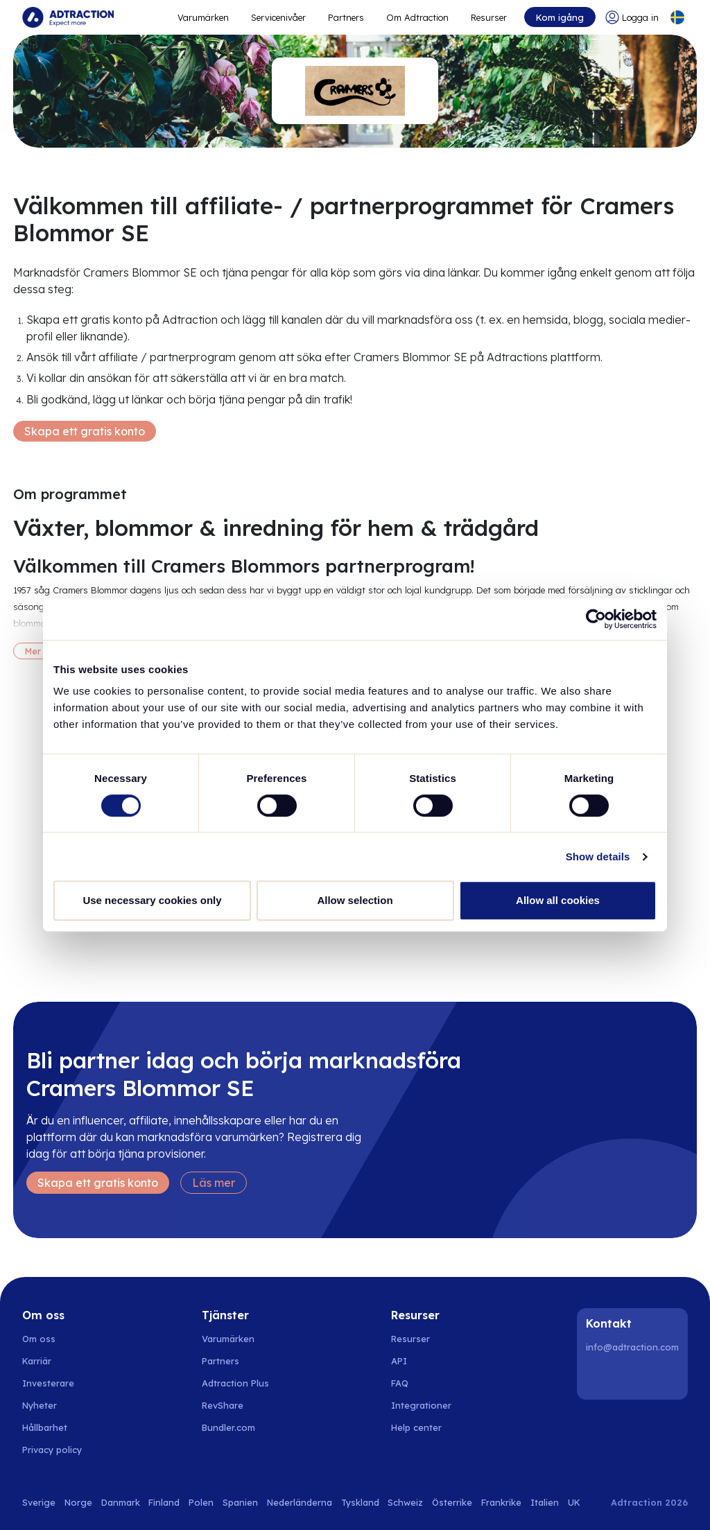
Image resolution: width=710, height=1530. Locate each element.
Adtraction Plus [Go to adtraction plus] (235, 1383)
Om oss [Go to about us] (38, 1338)
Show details (598, 856)
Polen (201, 1502)
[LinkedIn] (599, 1377)
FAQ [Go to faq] (399, 1383)
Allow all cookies (558, 900)
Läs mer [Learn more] (213, 1183)
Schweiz (405, 1502)
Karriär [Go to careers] (36, 1360)
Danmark (120, 1502)
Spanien (240, 1502)
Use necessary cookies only (152, 900)
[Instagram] (634, 1377)
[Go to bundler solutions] (236, 1427)
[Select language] (677, 17)
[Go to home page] (68, 17)
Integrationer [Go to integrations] (421, 1405)
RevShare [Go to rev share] (222, 1405)
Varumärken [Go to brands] (228, 1338)
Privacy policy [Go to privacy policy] (52, 1449)
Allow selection (354, 900)
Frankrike (501, 1502)
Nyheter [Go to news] (39, 1405)
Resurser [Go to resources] (489, 17)
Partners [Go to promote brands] (346, 17)
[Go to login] (632, 17)
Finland (164, 1502)
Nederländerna (299, 1502)
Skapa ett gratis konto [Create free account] (84, 431)
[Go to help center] (424, 1427)
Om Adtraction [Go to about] (417, 17)
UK (574, 1502)
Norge (78, 1502)
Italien (544, 1502)
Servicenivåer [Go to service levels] (278, 17)
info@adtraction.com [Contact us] (632, 1347)
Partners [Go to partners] (220, 1360)
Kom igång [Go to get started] (560, 17)
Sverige (38, 1502)
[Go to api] (424, 1360)
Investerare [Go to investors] (48, 1383)
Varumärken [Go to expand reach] (203, 17)
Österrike (452, 1502)
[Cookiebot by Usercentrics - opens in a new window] (596, 619)
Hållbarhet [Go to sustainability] (44, 1427)
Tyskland (360, 1502)
